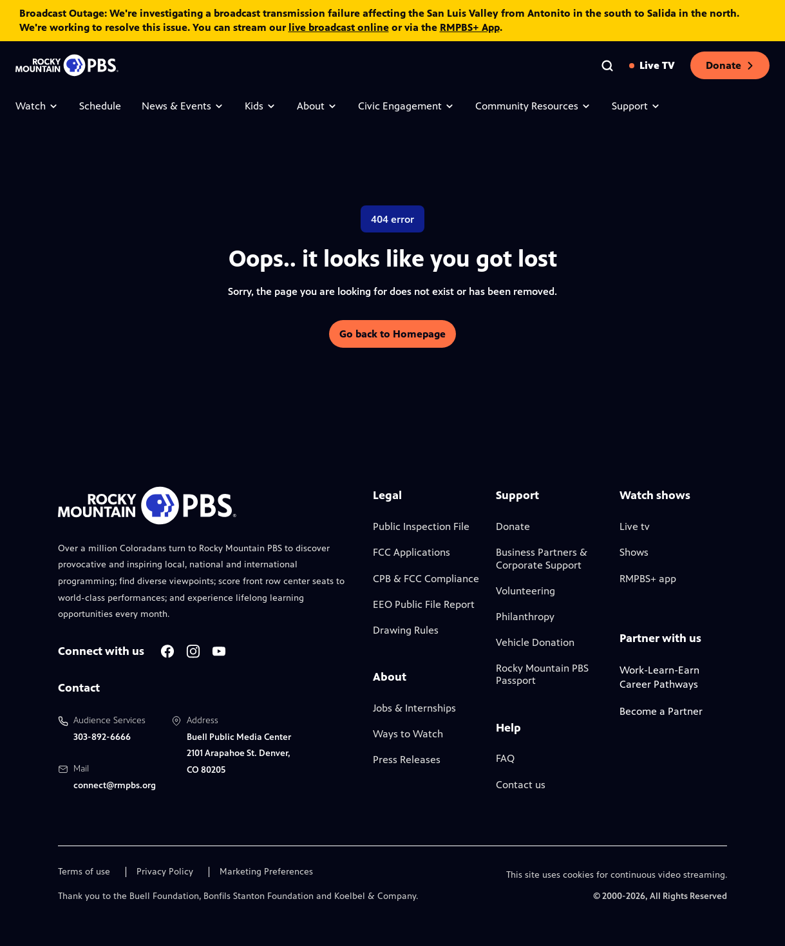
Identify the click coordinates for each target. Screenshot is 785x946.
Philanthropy (525, 616)
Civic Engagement (406, 106)
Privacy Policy (165, 872)
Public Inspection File (421, 526)
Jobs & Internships (414, 708)
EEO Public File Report (424, 604)
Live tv (634, 526)
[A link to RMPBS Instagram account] (193, 651)
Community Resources (533, 106)
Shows (633, 552)
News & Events (183, 106)
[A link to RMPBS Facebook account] (167, 651)
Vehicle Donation (535, 642)
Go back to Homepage (392, 334)
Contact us (520, 785)
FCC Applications (411, 552)
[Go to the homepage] (66, 65)
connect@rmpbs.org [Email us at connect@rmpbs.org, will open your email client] (114, 785)
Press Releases (406, 759)
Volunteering (525, 591)
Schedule (100, 106)
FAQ (505, 758)
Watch (37, 106)
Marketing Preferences (266, 872)
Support (636, 106)
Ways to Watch (408, 734)
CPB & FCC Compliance (426, 578)
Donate (730, 65)
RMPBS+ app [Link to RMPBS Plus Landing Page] (647, 578)
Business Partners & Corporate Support (541, 558)
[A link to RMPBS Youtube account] (219, 651)
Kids (260, 106)
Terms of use (84, 872)
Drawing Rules (406, 630)
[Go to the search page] (607, 65)
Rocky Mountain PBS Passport (542, 674)
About (317, 106)
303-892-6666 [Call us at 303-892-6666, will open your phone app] (102, 737)
